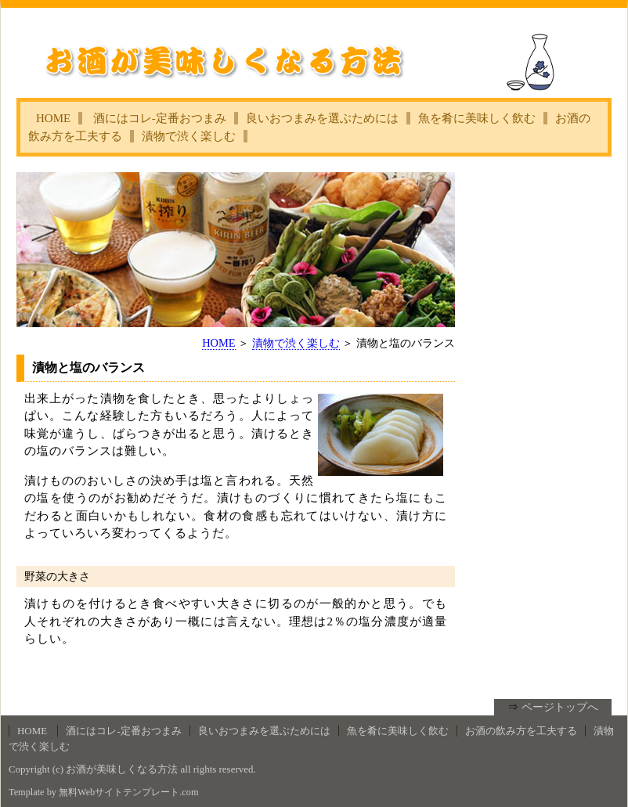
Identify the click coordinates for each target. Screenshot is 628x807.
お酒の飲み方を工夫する (521, 731)
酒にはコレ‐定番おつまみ (159, 118)
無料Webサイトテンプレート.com (128, 792)
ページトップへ (560, 707)
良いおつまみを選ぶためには (322, 118)
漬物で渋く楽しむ (189, 136)
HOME (53, 118)
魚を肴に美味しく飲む (477, 118)
